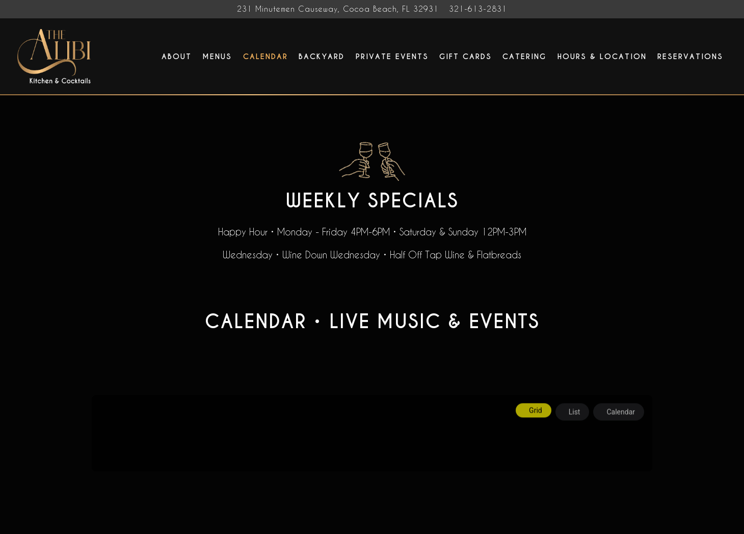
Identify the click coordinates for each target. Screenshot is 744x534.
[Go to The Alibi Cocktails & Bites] (338, 9)
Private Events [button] (392, 56)
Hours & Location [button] (602, 56)
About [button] (177, 56)
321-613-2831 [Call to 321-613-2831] (478, 9)
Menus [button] (217, 56)
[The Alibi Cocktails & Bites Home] (55, 56)
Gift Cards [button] (465, 56)
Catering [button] (524, 56)
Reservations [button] (690, 56)
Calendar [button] (265, 56)
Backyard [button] (321, 56)
